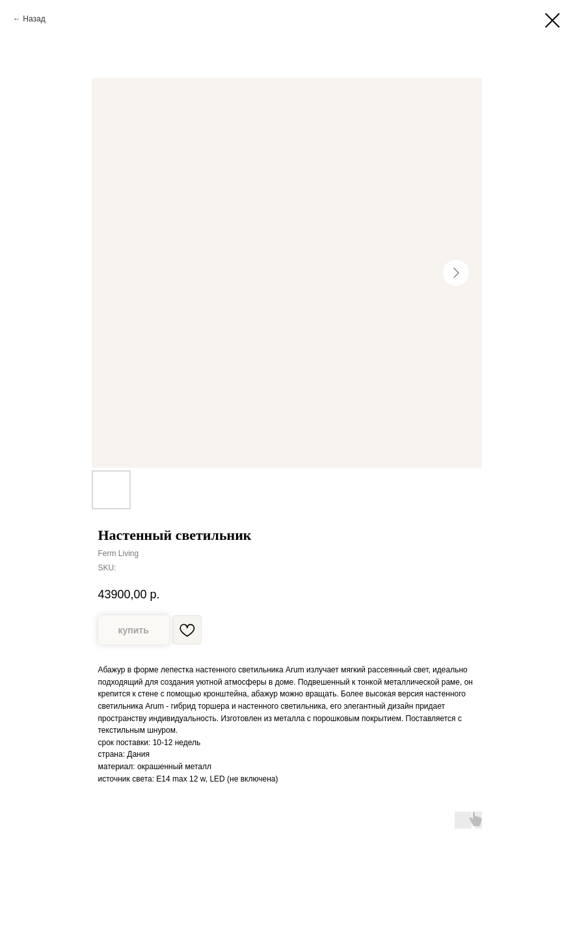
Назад (34, 18)
